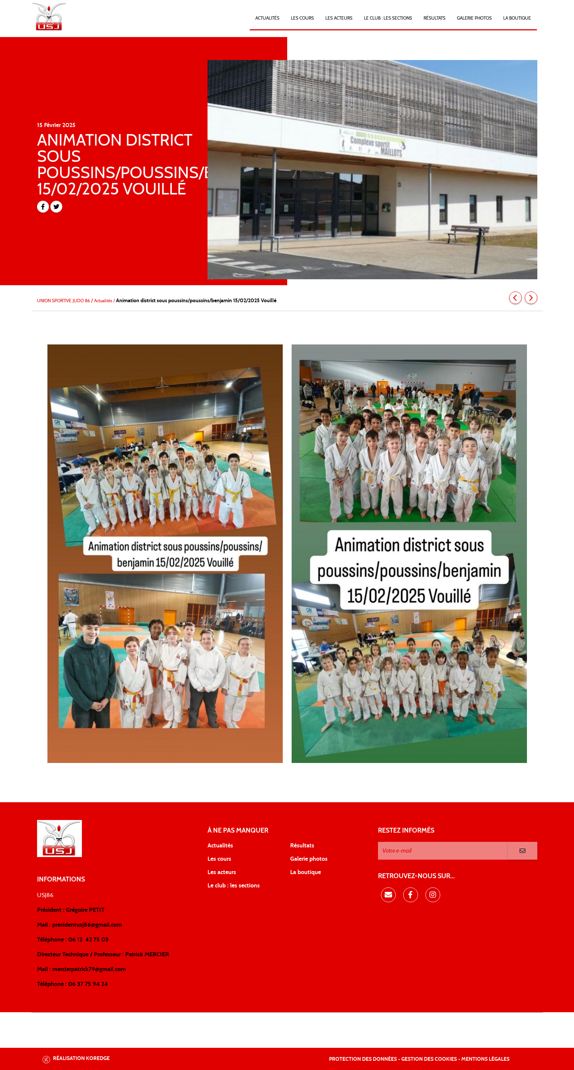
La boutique (305, 872)
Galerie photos (474, 18)
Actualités (267, 18)
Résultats (434, 18)
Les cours (302, 18)
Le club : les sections (234, 886)
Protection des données (363, 1059)
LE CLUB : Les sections (388, 18)
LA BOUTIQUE (517, 18)
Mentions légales (485, 1059)
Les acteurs (338, 18)
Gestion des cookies (429, 1059)
